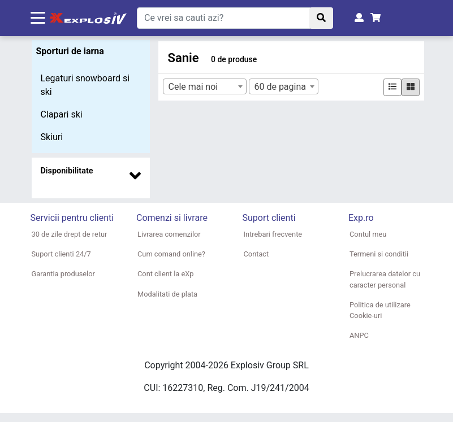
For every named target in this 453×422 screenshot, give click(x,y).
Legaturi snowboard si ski (85, 85)
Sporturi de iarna (70, 51)
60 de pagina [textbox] (280, 86)
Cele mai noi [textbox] (193, 86)
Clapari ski (62, 114)
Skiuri (52, 137)
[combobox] (205, 86)
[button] (91, 173)
